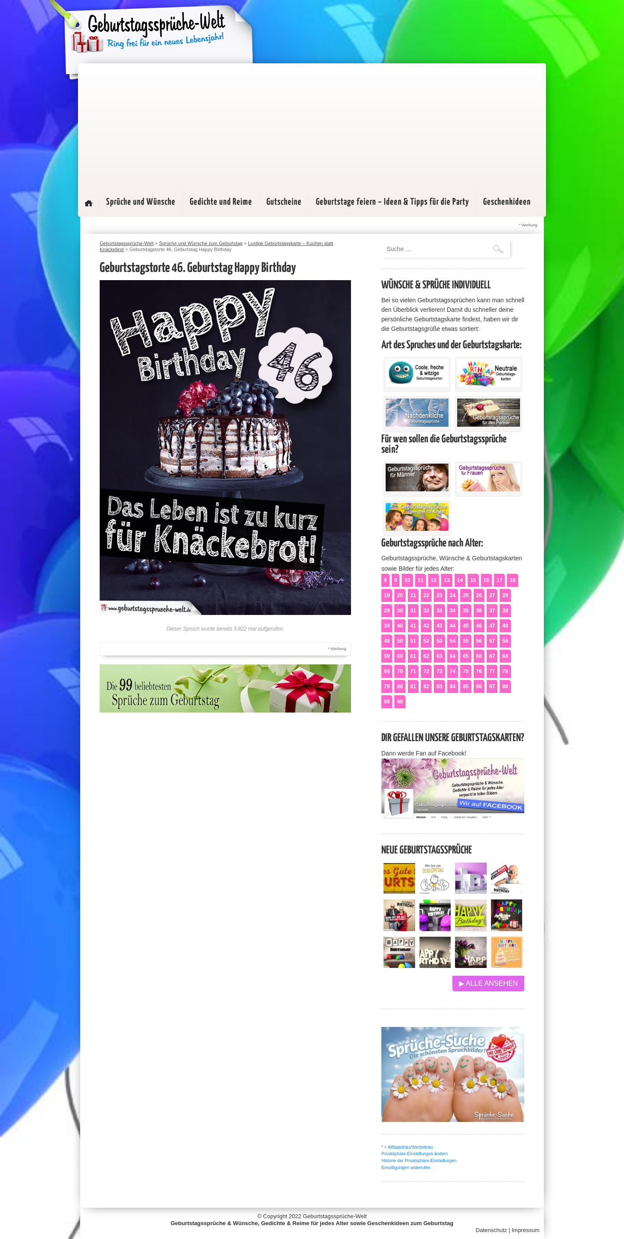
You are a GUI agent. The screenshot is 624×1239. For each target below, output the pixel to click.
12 (433, 580)
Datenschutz (491, 1230)
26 (479, 595)
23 (439, 595)
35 (465, 611)
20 (400, 595)
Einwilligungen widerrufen (405, 1167)
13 (446, 580)
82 (426, 686)
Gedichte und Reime (221, 202)
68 (505, 656)
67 (492, 656)
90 (400, 702)
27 (492, 595)
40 (400, 626)
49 (387, 641)
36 (479, 611)
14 (460, 580)
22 (426, 595)
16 (486, 580)
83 (439, 686)
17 (499, 580)
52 (426, 641)
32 (426, 611)
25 (465, 595)
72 (426, 671)
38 (505, 611)
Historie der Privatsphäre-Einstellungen (418, 1160)
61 (413, 656)
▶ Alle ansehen (488, 983)
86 (479, 686)
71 (413, 671)
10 (407, 580)
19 (387, 595)
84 (452, 686)
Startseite (88, 203)
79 (387, 686)
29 (387, 611)
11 (420, 580)
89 (387, 702)
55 (465, 641)
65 (465, 656)
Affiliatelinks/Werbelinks (410, 1147)
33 (439, 611)
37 (492, 611)
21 (413, 595)
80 (400, 686)
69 (387, 671)
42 (426, 626)
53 (439, 641)
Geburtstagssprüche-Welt (335, 1216)
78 (505, 671)
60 (400, 656)
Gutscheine (284, 202)
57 (492, 641)
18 (512, 580)
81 (413, 686)
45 (465, 626)
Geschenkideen (507, 202)
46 (479, 626)
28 (505, 595)
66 (479, 656)
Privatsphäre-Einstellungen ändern (414, 1153)
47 (492, 626)
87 (492, 686)
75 (465, 671)
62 (426, 656)
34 (452, 611)
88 (505, 686)
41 (413, 626)
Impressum (526, 1230)
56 (479, 641)
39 (387, 626)
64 (452, 656)
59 (387, 656)
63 (439, 656)
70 (400, 671)
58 (505, 641)
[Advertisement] (312, 124)
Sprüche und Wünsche (141, 202)
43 (439, 626)
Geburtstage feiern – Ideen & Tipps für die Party (392, 202)
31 (413, 611)
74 (452, 671)
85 (465, 686)
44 (452, 626)
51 (413, 641)
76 (479, 671)
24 (452, 595)
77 (492, 671)
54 (452, 641)
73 (439, 671)
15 (473, 580)
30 (400, 611)
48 (505, 626)
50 (400, 641)
